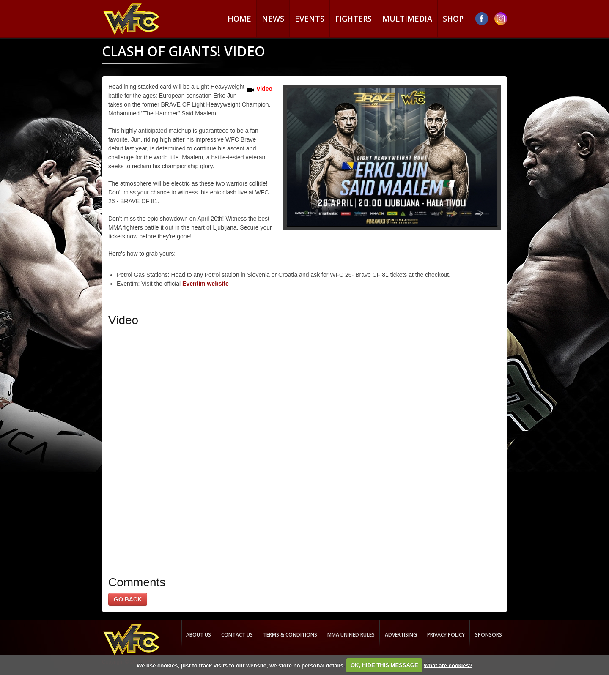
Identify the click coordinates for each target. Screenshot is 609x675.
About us (198, 634)
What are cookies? (448, 665)
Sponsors (488, 634)
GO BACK (128, 599)
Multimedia (407, 19)
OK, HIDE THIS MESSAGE (384, 665)
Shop (453, 19)
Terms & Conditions (290, 634)
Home (239, 19)
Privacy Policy (446, 634)
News (273, 19)
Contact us (237, 634)
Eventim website (205, 283)
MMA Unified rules (351, 634)
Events (309, 19)
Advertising (401, 634)
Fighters (353, 19)
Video (264, 88)
